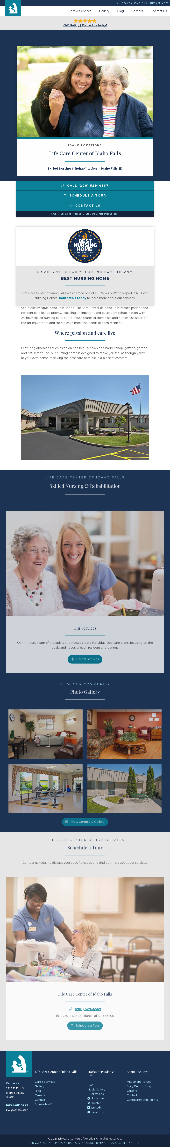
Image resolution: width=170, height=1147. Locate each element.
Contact (40, 1099)
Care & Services (80, 11)
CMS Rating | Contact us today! (85, 23)
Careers (137, 11)
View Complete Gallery (85, 829)
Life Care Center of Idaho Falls (101, 213)
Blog (120, 11)
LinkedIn (95, 1107)
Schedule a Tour (85, 195)
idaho (78, 213)
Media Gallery (96, 1089)
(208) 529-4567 (88, 1017)
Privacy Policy (40, 1142)
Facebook (95, 1098)
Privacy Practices (67, 1142)
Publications (95, 1094)
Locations (66, 213)
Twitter (94, 1103)
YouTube (95, 1112)
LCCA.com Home (128, 3)
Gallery (104, 11)
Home (53, 213)
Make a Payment (156, 3)
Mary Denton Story (139, 1086)
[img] (62, 185)
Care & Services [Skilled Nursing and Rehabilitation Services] (85, 667)
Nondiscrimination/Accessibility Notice (112, 1142)
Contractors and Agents (142, 1099)
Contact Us (159, 11)
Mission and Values (139, 1081)
